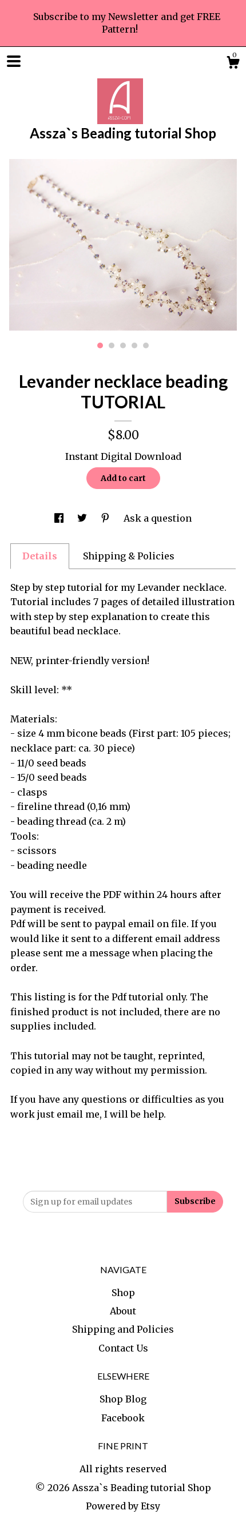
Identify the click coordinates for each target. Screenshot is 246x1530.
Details (39, 556)
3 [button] (123, 345)
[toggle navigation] (14, 61)
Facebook (123, 1418)
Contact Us (123, 1348)
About (123, 1311)
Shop (123, 1292)
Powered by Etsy (123, 1506)
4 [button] (134, 345)
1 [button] (100, 345)
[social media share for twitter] (83, 518)
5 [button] (146, 345)
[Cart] (233, 64)
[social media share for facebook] (60, 518)
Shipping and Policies (123, 1329)
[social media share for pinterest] (106, 518)
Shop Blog (123, 1399)
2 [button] (111, 345)
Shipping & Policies (128, 556)
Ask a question (158, 518)
